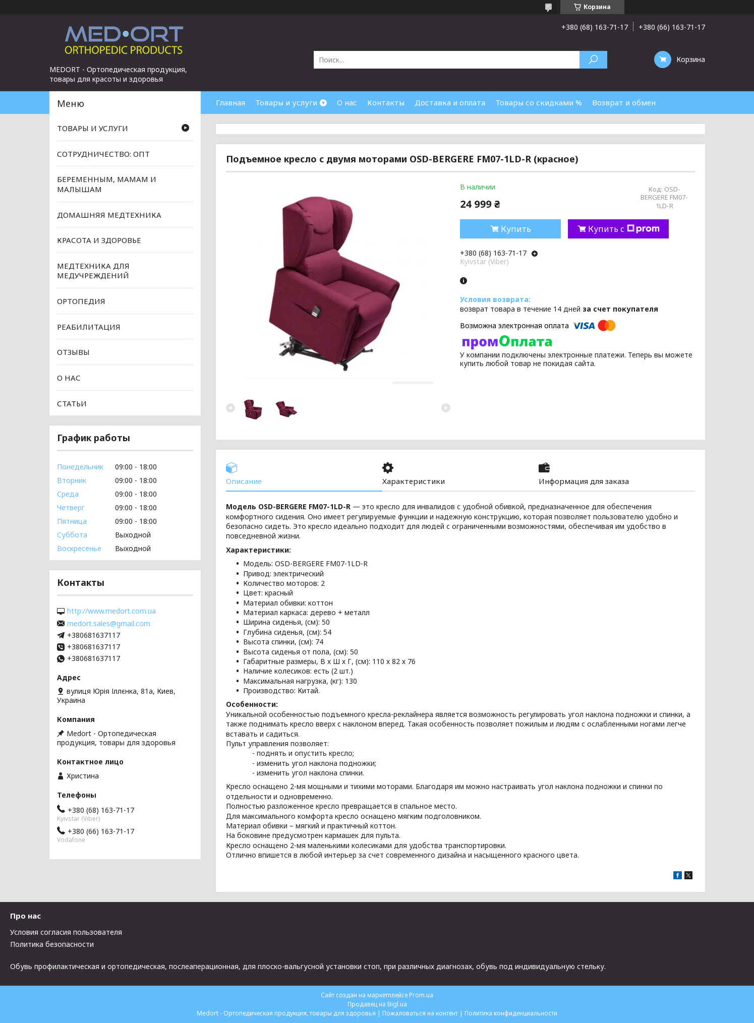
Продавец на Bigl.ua (377, 1004)
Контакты (385, 102)
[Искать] (593, 60)
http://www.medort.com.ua (111, 611)
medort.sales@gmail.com (108, 623)
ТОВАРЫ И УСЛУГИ (92, 128)
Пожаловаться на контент (420, 1013)
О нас (347, 102)
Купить (516, 228)
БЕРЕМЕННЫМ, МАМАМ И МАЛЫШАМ (106, 184)
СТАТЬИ (72, 403)
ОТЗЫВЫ (73, 352)
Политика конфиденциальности (511, 1013)
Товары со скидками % (538, 102)
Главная (230, 102)
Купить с (624, 228)
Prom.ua (421, 995)
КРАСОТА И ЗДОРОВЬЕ (99, 240)
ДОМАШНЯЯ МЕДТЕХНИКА (109, 214)
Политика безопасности (52, 944)
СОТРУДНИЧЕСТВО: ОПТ (103, 154)
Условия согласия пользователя (66, 932)
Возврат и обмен (624, 102)
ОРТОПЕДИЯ (81, 301)
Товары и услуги (286, 102)
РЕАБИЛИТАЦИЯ (89, 327)
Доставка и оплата (450, 102)
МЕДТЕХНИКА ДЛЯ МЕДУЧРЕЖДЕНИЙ (93, 271)
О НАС (69, 378)
